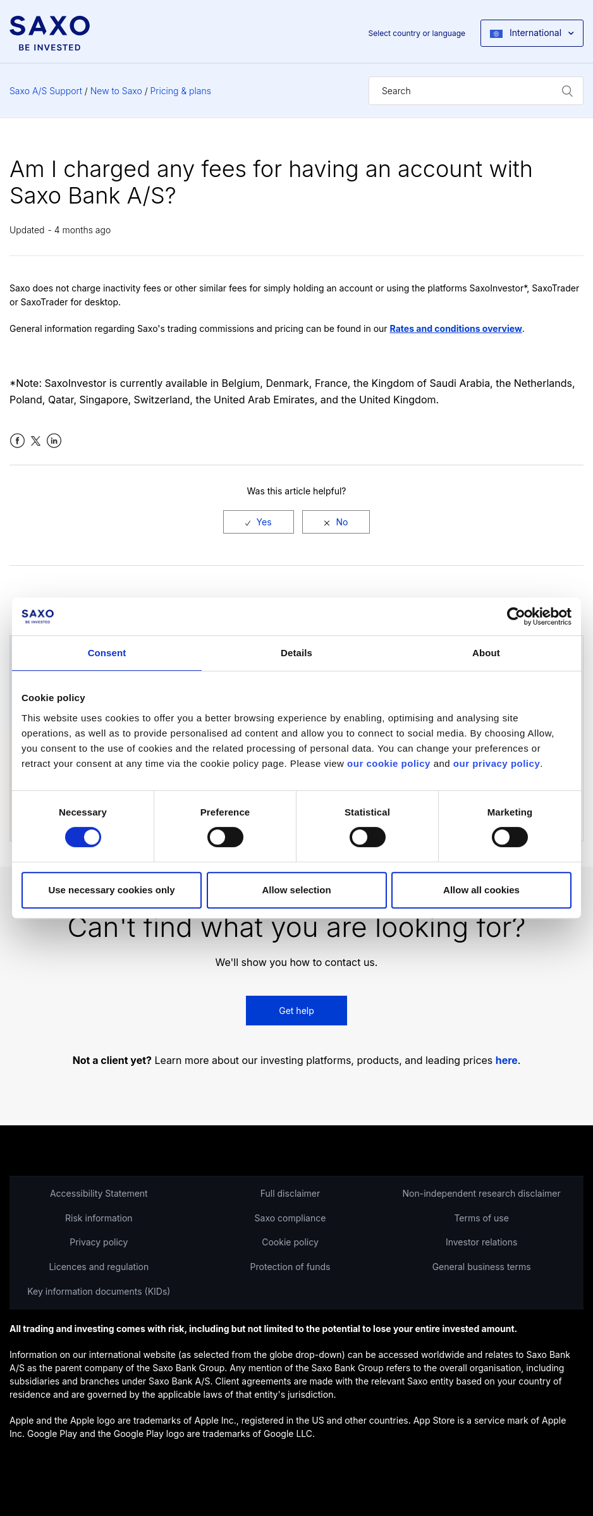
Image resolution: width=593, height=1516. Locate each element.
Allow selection (296, 889)
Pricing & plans (180, 90)
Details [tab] (296, 652)
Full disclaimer (290, 1193)
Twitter (36, 441)
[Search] (476, 90)
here (507, 1060)
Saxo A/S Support (45, 90)
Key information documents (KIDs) (98, 1291)
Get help (296, 1010)
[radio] (258, 522)
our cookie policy (389, 763)
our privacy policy (496, 763)
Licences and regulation (99, 1266)
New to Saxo (116, 90)
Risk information (99, 1218)
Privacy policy (99, 1242)
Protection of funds (290, 1266)
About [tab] (486, 652)
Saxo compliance (290, 1218)
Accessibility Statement (99, 1193)
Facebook (17, 441)
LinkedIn (54, 441)
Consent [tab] (107, 652)
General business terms (481, 1266)
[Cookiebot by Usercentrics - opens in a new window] (516, 616)
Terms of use (481, 1218)
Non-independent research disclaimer (482, 1193)
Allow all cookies (481, 889)
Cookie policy (290, 1242)
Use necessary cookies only (111, 889)
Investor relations (482, 1242)
